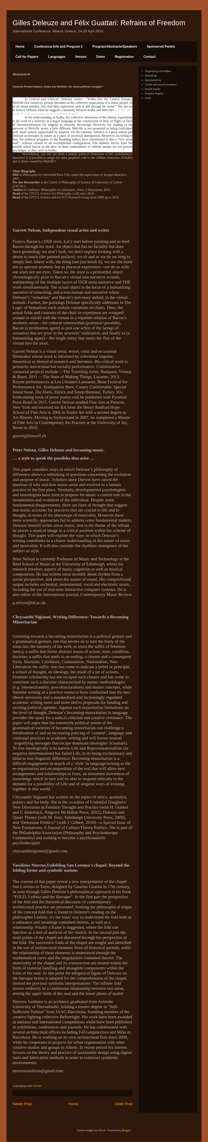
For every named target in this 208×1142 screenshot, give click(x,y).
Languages (56, 56)
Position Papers (154, 93)
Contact (149, 56)
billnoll (102, 1130)
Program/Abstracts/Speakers (114, 46)
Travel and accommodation (161, 84)
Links (148, 98)
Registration (124, 56)
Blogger (126, 1130)
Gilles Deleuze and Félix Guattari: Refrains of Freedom (99, 23)
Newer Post (22, 1104)
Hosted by (151, 75)
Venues (80, 56)
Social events (152, 89)
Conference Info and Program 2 (58, 46)
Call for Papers (26, 56)
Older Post (123, 1104)
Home (19, 46)
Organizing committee (157, 71)
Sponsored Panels (161, 46)
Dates (100, 56)
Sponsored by (153, 80)
